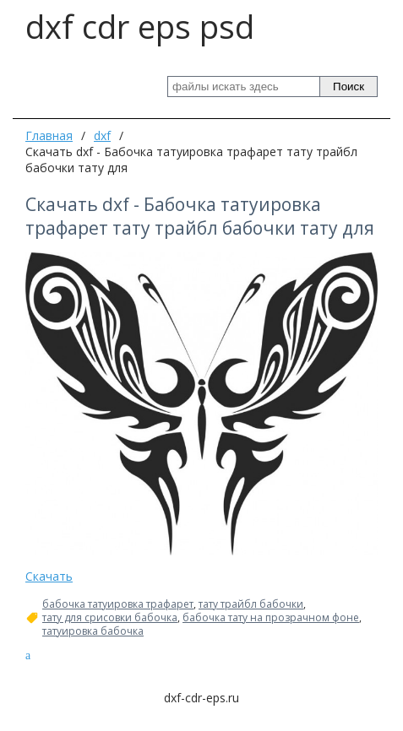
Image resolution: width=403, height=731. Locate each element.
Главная (49, 135)
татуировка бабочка (93, 631)
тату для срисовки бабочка (109, 618)
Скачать (49, 576)
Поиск (348, 86)
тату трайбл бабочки (251, 604)
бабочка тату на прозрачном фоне (270, 618)
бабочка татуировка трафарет (117, 604)
